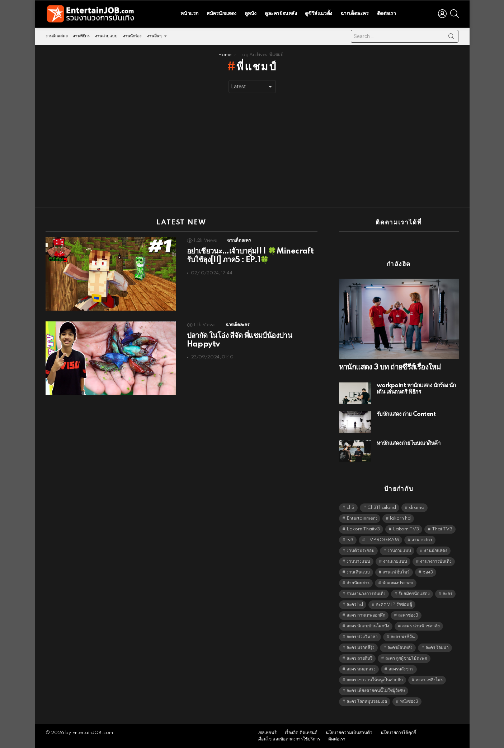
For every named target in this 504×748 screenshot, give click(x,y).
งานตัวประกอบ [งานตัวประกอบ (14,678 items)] (361, 550)
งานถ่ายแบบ (106, 36)
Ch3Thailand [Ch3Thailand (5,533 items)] (381, 507)
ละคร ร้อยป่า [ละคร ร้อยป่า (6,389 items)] (437, 647)
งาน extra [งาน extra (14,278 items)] (422, 540)
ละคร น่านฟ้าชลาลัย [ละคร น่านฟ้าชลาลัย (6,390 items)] (421, 626)
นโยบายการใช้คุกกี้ (398, 732)
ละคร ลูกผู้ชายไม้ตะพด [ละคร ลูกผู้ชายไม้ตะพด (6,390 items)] (406, 658)
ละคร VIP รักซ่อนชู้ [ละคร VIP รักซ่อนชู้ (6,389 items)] (394, 604)
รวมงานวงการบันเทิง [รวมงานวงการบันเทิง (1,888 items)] (366, 593)
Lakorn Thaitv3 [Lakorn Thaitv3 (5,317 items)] (363, 529)
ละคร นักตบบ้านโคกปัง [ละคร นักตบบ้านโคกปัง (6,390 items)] (368, 626)
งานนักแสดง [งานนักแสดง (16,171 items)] (435, 550)
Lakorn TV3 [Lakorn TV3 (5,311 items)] (406, 529)
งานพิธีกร (81, 36)
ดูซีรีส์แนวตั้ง (318, 14)
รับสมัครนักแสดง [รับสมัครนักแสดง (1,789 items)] (414, 593)
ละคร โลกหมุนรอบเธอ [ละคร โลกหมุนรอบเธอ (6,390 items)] (367, 701)
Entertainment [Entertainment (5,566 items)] (362, 518)
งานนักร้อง (132, 36)
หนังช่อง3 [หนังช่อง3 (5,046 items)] (409, 701)
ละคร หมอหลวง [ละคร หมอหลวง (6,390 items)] (361, 669)
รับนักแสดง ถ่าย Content (406, 414)
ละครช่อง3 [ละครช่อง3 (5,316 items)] (408, 615)
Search (451, 38)
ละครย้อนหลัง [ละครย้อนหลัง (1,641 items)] (400, 647)
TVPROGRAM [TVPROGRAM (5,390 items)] (382, 540)
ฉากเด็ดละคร (354, 14)
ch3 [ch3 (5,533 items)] (350, 507)
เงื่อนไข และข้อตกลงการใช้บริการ (289, 739)
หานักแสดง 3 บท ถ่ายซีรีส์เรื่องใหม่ (390, 367)
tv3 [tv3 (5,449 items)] (350, 540)
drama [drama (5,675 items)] (416, 507)
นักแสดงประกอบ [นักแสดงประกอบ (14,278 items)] (397, 583)
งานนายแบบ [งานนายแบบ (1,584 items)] (395, 561)
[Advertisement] (252, 150)
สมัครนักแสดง (221, 14)
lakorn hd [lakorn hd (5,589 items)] (400, 518)
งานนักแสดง (57, 36)
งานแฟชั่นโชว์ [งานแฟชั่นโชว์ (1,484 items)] (396, 572)
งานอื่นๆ (154, 36)
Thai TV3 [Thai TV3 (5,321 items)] (442, 529)
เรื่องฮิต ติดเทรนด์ (301, 732)
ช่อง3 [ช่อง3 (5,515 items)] (428, 572)
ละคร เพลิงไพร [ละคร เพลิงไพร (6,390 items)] (429, 680)
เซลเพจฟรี (267, 732)
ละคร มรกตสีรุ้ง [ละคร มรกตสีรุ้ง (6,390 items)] (361, 647)
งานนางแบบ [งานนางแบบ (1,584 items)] (358, 561)
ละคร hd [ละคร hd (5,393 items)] (355, 604)
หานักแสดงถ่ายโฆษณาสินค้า (409, 443)
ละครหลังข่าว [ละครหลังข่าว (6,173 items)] (401, 669)
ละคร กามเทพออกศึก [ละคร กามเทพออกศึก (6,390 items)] (366, 615)
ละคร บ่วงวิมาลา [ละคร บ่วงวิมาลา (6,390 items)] (362, 637)
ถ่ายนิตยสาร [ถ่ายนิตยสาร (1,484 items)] (358, 583)
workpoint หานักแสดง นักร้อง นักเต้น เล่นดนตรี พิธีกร (416, 388)
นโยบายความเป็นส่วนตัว (349, 732)
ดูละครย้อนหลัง (281, 14)
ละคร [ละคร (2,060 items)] (447, 593)
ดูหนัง (250, 14)
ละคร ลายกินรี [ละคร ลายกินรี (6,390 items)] (359, 658)
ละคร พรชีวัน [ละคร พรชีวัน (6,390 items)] (403, 637)
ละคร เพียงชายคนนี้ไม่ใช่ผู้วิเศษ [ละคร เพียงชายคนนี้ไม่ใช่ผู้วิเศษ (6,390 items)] (376, 690)
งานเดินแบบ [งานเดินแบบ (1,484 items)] (358, 572)
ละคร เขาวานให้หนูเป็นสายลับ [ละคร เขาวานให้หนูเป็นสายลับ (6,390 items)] (375, 680)
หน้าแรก (189, 14)
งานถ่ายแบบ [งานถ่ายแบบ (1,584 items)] (399, 550)
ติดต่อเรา (386, 14)
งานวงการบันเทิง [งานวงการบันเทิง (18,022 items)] (436, 561)
